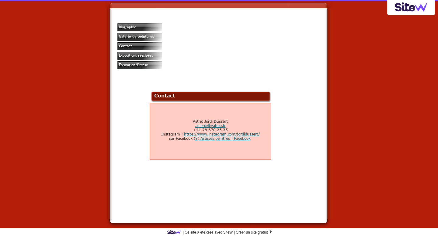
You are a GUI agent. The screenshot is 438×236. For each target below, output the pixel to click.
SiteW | (202, 232)
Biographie (127, 27)
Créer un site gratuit (254, 232)
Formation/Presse (133, 65)
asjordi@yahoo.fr (210, 125)
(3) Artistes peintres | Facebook (222, 138)
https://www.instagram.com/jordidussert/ (222, 134)
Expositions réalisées (136, 55)
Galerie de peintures (136, 36)
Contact (125, 46)
